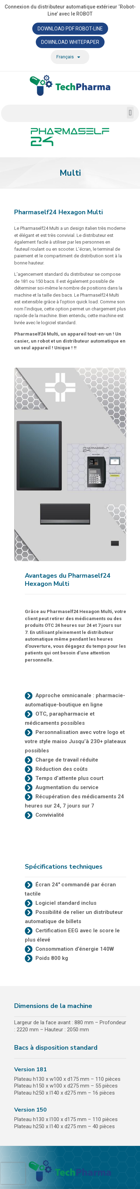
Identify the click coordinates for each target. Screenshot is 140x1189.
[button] (130, 112)
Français (68, 57)
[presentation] (12, 1173)
